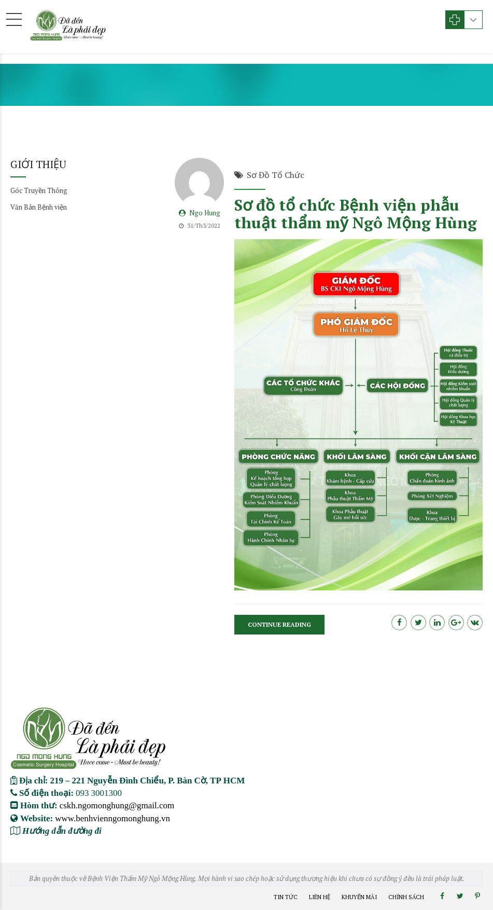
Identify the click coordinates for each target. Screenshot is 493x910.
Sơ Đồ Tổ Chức (275, 175)
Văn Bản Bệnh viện (38, 207)
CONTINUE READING (279, 625)
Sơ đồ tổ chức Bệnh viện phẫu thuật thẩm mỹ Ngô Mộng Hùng (355, 214)
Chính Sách (406, 897)
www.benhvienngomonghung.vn (112, 818)
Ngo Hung (204, 213)
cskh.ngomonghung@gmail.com (117, 805)
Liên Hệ (319, 897)
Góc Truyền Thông (38, 190)
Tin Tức (286, 897)
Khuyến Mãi (359, 897)
